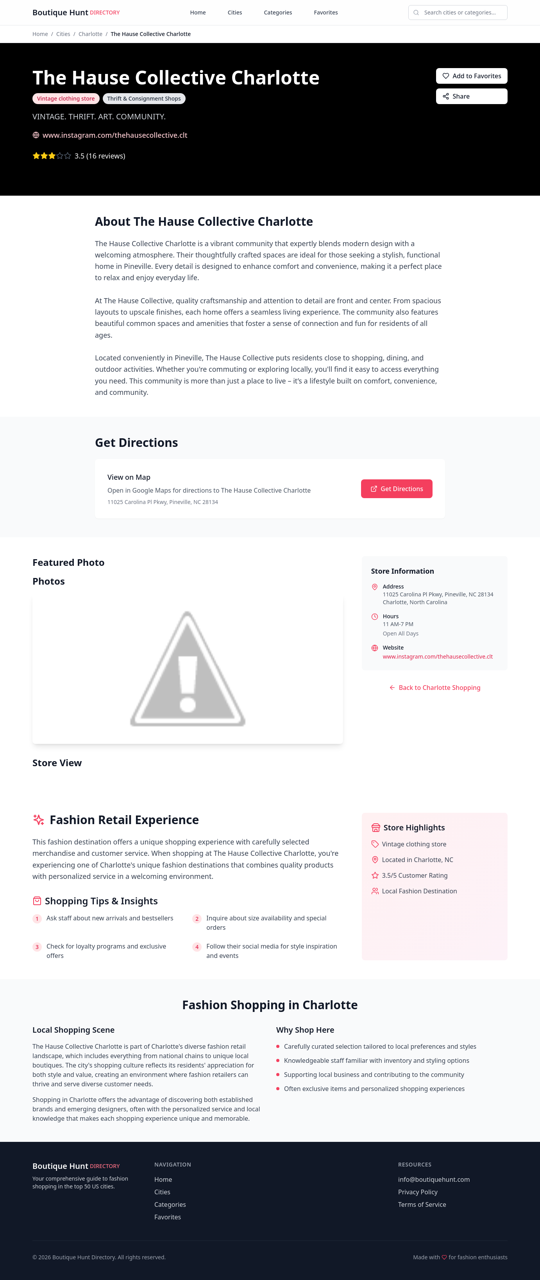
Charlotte (90, 34)
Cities (235, 12)
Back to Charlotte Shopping (435, 687)
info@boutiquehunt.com (434, 1179)
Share (456, 96)
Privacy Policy (418, 1192)
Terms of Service (422, 1204)
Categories (278, 12)
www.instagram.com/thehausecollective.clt (110, 135)
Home (198, 12)
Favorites (326, 12)
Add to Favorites (471, 76)
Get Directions (396, 488)
